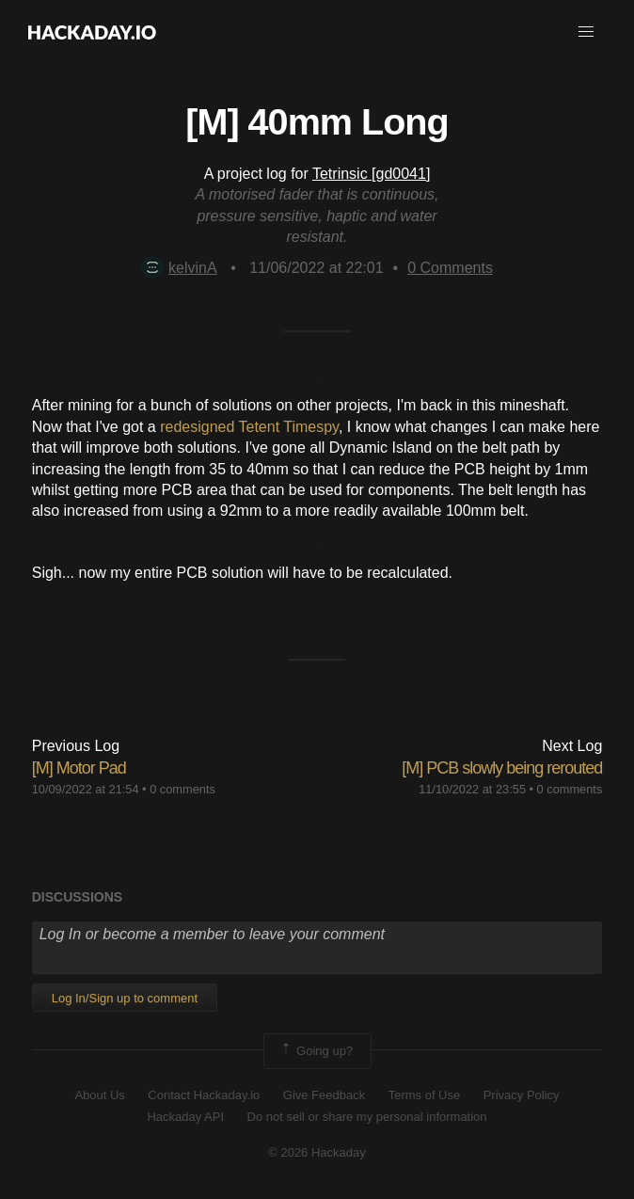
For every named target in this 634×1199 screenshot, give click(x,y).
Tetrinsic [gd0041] (371, 174)
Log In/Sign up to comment (125, 998)
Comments (450, 268)
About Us (99, 1095)
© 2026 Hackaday (317, 1152)
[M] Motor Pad (79, 768)
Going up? (316, 1051)
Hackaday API (185, 1117)
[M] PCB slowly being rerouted (502, 768)
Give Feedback (324, 1095)
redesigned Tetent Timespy (249, 427)
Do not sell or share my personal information (367, 1117)
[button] (586, 32)
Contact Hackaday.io (204, 1095)
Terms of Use (424, 1095)
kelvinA (179, 268)
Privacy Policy (521, 1095)
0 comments (182, 789)
